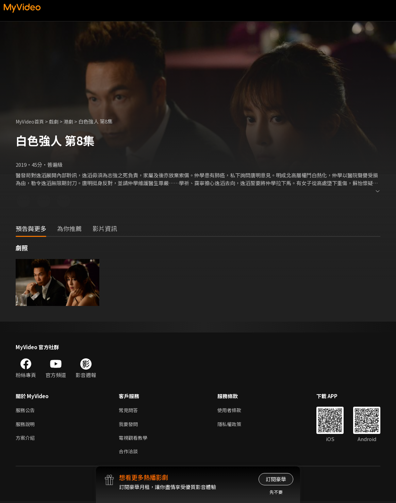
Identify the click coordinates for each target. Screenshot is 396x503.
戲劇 (57, 121)
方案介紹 (26, 438)
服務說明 (26, 424)
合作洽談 (129, 453)
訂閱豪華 (276, 479)
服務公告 (26, 410)
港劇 (72, 121)
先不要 (276, 492)
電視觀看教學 (134, 438)
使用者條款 (232, 410)
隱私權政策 (232, 424)
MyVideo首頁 (31, 121)
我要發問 (129, 424)
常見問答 (129, 410)
